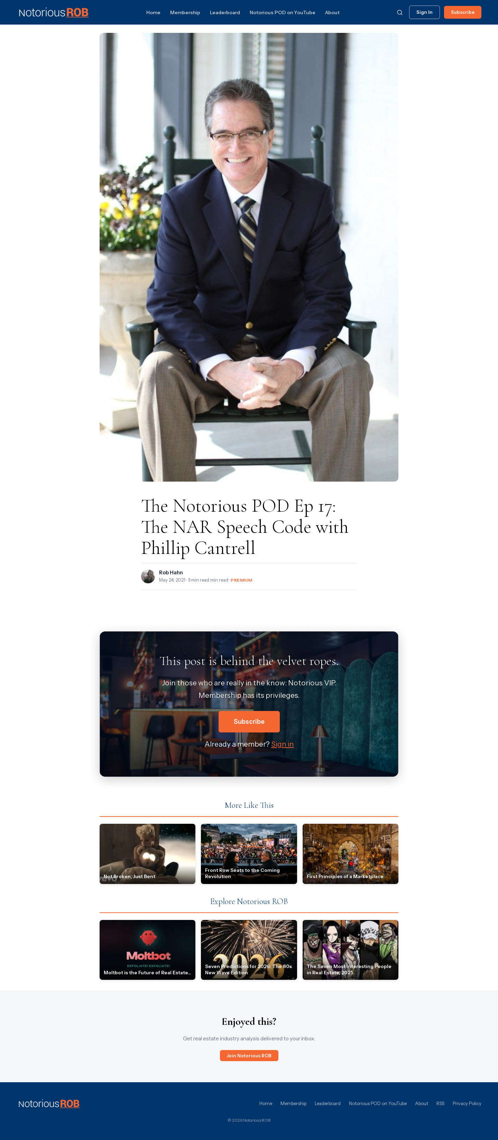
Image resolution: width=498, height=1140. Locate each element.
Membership (185, 12)
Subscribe (462, 12)
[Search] (400, 12)
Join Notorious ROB (249, 1055)
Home (153, 12)
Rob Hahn (171, 572)
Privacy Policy (467, 1103)
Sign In (424, 12)
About (332, 12)
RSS (440, 1103)
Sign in (282, 744)
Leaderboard (225, 12)
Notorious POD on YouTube (282, 12)
